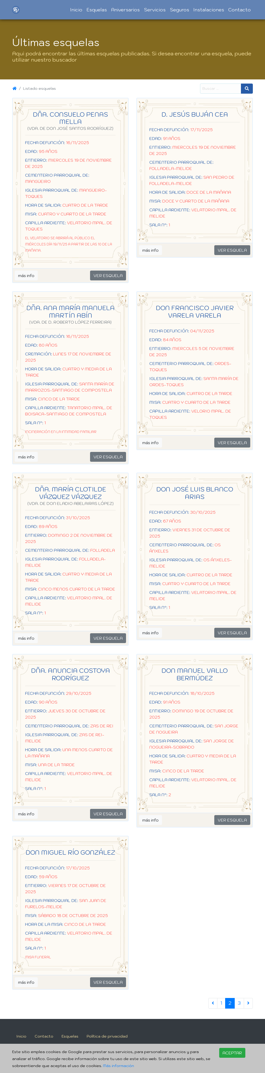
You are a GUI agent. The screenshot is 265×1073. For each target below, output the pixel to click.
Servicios (155, 10)
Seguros (179, 10)
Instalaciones (208, 10)
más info (26, 275)
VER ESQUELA (108, 275)
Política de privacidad (107, 1036)
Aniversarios (125, 10)
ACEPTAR (232, 1052)
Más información (118, 1065)
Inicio (76, 10)
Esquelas (96, 10)
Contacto (239, 10)
